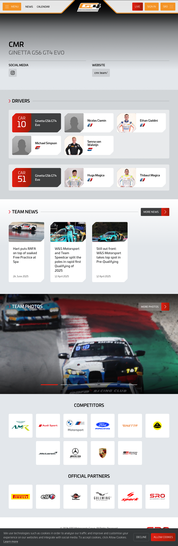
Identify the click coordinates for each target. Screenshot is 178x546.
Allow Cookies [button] (163, 537)
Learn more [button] (10, 541)
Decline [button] (141, 537)
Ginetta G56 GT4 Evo (36, 52)
